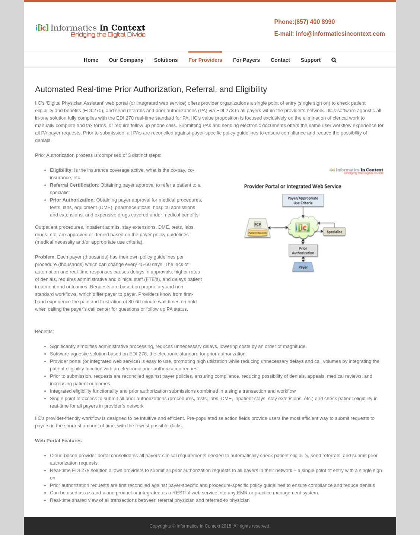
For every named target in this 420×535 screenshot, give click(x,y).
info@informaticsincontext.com (340, 34)
